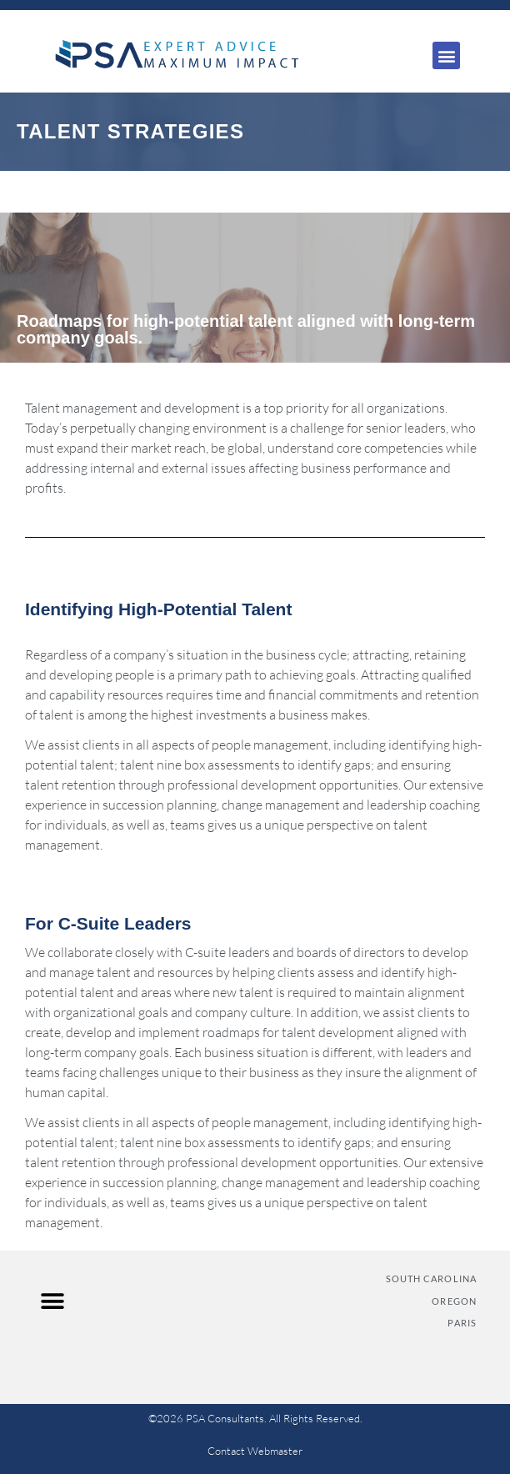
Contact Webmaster (255, 1450)
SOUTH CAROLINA (431, 1278)
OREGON (454, 1301)
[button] (446, 55)
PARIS (462, 1322)
